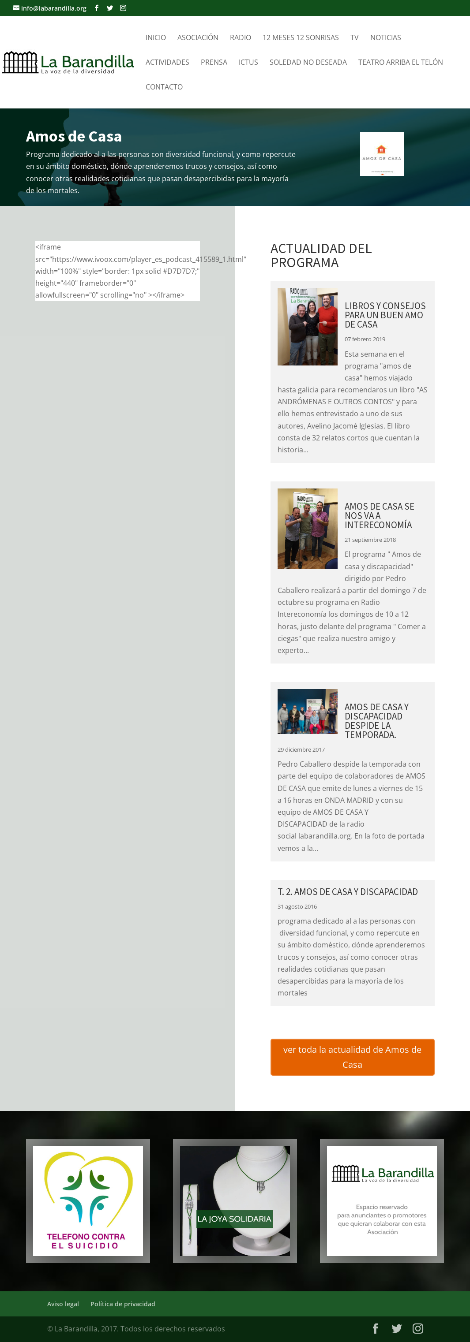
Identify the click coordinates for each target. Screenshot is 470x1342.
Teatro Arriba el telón (400, 63)
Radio (240, 38)
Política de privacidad (122, 1304)
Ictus (248, 63)
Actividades (167, 63)
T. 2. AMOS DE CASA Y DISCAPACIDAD (348, 892)
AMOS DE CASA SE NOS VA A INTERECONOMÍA (379, 515)
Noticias (385, 38)
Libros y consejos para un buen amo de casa (385, 315)
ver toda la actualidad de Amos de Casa (352, 1057)
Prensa (214, 63)
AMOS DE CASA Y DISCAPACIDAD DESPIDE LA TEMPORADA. (377, 721)
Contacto (164, 88)
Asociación (197, 38)
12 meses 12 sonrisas (301, 38)
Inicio (156, 38)
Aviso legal (63, 1304)
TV (354, 38)
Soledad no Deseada (308, 63)
